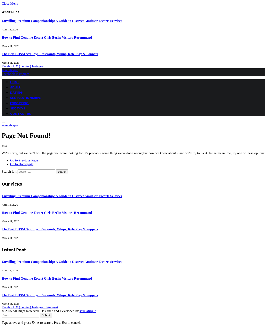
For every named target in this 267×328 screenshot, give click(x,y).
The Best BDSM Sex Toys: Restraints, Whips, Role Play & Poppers (50, 54)
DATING (16, 92)
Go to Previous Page (24, 160)
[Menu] (3, 122)
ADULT (15, 87)
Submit (46, 315)
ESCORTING (19, 103)
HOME (14, 82)
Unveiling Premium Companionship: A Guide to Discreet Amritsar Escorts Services (62, 21)
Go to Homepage (21, 164)
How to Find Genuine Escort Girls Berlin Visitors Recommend (47, 37)
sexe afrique (88, 311)
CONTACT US (20, 114)
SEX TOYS (17, 108)
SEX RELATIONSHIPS (25, 98)
